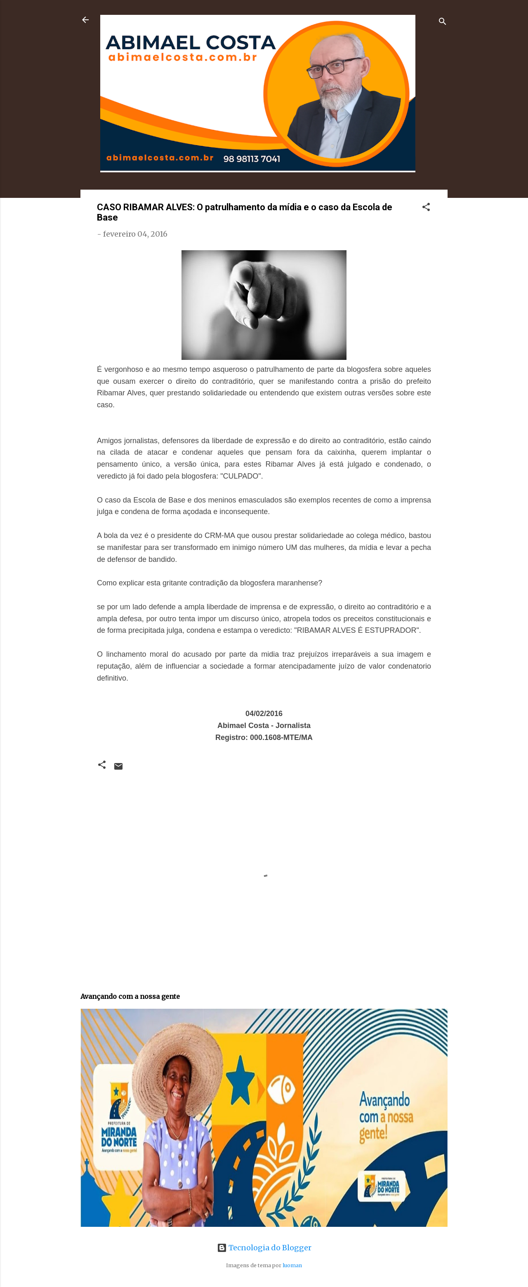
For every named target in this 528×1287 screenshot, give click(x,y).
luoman (292, 1265)
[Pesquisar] (443, 22)
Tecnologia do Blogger (264, 1247)
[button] (426, 208)
